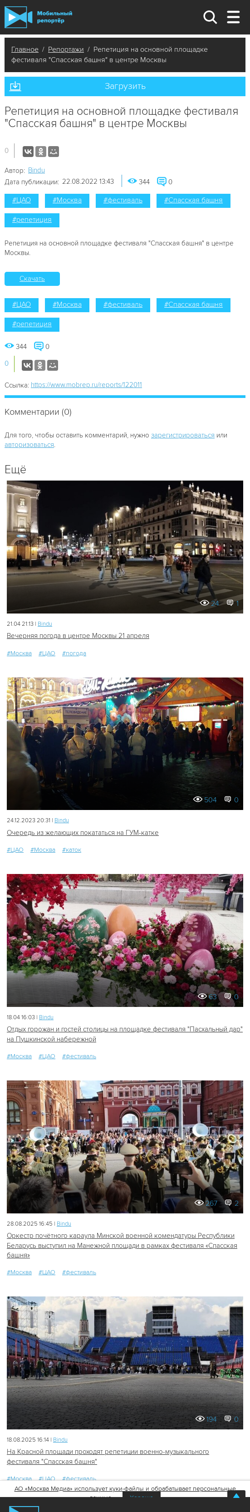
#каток (71, 850)
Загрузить (125, 86)
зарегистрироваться (183, 435)
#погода (74, 653)
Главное (25, 49)
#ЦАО (21, 200)
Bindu (36, 170)
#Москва (67, 200)
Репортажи (66, 49)
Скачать (32, 279)
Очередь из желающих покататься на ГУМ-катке (83, 833)
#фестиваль (122, 200)
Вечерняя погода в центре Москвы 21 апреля (78, 636)
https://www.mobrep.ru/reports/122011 (86, 385)
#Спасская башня (193, 200)
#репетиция (32, 219)
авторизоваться (29, 445)
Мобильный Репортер (38, 17)
